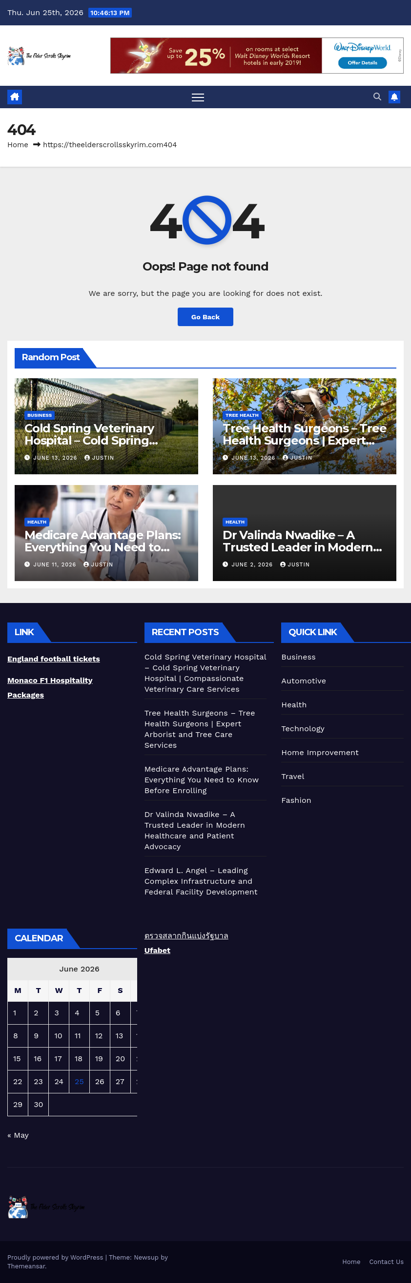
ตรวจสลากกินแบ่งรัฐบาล (186, 935)
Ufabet (157, 950)
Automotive (303, 680)
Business (39, 415)
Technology (303, 728)
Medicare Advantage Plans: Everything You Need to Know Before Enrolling (102, 547)
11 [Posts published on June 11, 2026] (78, 1035)
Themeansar (26, 1266)
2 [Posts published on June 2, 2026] (36, 1012)
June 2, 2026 (253, 565)
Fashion (296, 800)
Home (17, 144)
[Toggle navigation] (198, 97)
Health (36, 522)
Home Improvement (320, 752)
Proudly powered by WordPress (56, 1257)
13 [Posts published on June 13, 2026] (119, 1035)
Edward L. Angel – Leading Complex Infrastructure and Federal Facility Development (201, 881)
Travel (292, 776)
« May (17, 1135)
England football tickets (53, 658)
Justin (99, 458)
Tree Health (242, 415)
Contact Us (386, 1261)
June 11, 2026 (56, 565)
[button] (377, 96)
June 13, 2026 (57, 458)
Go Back (205, 317)
